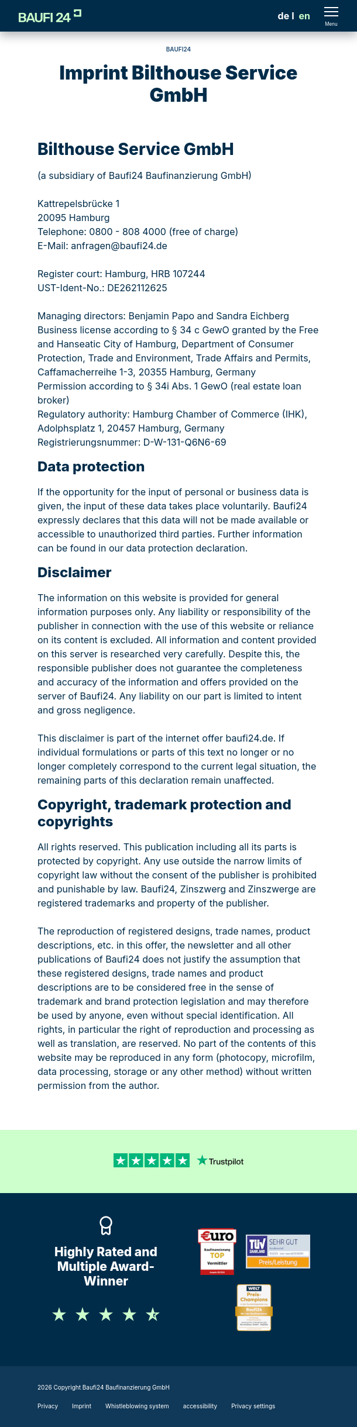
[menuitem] (284, 16)
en (305, 16)
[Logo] (50, 15)
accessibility (200, 1405)
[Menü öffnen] (331, 15)
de (284, 16)
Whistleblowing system (137, 1405)
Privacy (47, 1405)
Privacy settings (253, 1405)
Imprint (81, 1405)
